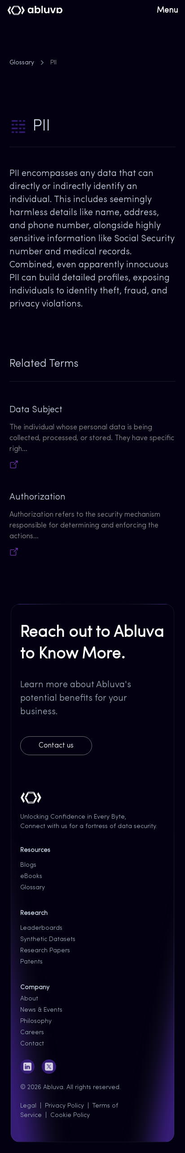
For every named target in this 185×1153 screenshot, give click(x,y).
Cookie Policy (70, 1115)
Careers (32, 1032)
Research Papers (45, 950)
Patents (31, 962)
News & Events (41, 1010)
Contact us (56, 745)
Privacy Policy (64, 1106)
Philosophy (36, 1021)
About (29, 998)
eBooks (31, 876)
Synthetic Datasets (47, 939)
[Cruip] (35, 10)
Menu (167, 10)
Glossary (21, 62)
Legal (28, 1106)
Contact (32, 1043)
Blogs (28, 865)
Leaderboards (41, 928)
